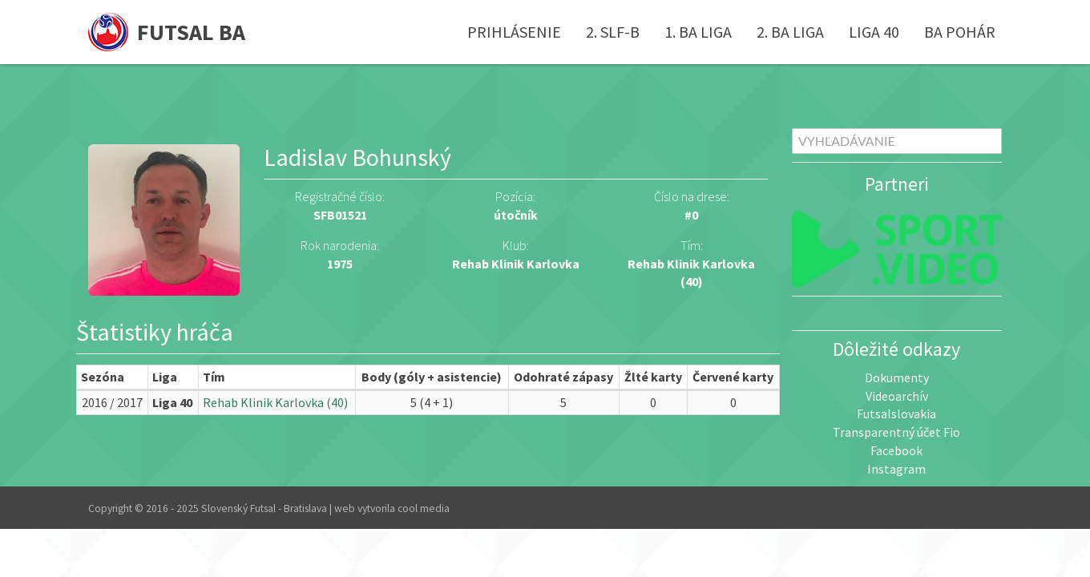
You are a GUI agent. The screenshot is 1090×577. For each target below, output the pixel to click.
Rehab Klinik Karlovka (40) (275, 402)
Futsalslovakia (896, 414)
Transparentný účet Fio (896, 432)
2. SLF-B (613, 32)
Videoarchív (897, 396)
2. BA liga (790, 32)
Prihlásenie (514, 32)
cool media (424, 508)
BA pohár (959, 32)
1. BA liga (698, 32)
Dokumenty (897, 377)
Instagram (896, 469)
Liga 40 (874, 32)
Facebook (896, 450)
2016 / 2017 (112, 402)
